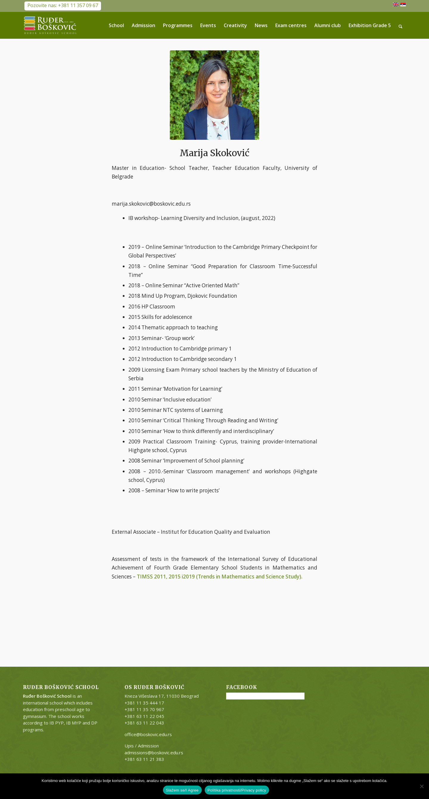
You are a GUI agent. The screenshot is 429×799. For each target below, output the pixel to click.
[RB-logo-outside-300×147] (50, 25)
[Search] (400, 25)
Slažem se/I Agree (182, 790)
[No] (422, 786)
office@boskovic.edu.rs (148, 734)
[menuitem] (116, 25)
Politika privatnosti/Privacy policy (237, 790)
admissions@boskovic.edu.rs (154, 752)
